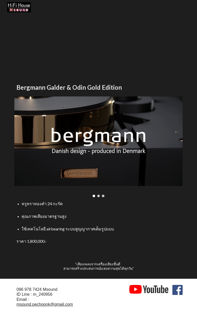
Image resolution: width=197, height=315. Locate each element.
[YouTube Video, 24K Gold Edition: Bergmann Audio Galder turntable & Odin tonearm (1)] (141, 43)
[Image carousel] (98, 146)
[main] (98, 87)
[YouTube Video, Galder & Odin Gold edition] (55, 43)
